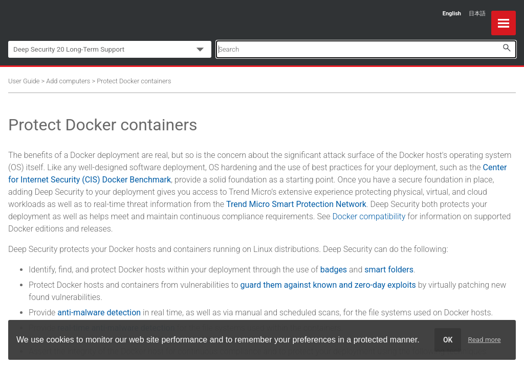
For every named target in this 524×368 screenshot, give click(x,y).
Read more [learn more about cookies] (484, 339)
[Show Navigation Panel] (503, 23)
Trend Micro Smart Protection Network (296, 204)
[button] (506, 48)
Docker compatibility (368, 216)
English (452, 13)
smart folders (388, 269)
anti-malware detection (99, 312)
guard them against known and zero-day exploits (328, 285)
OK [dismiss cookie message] (448, 340)
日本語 (477, 13)
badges (333, 269)
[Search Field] (366, 49)
